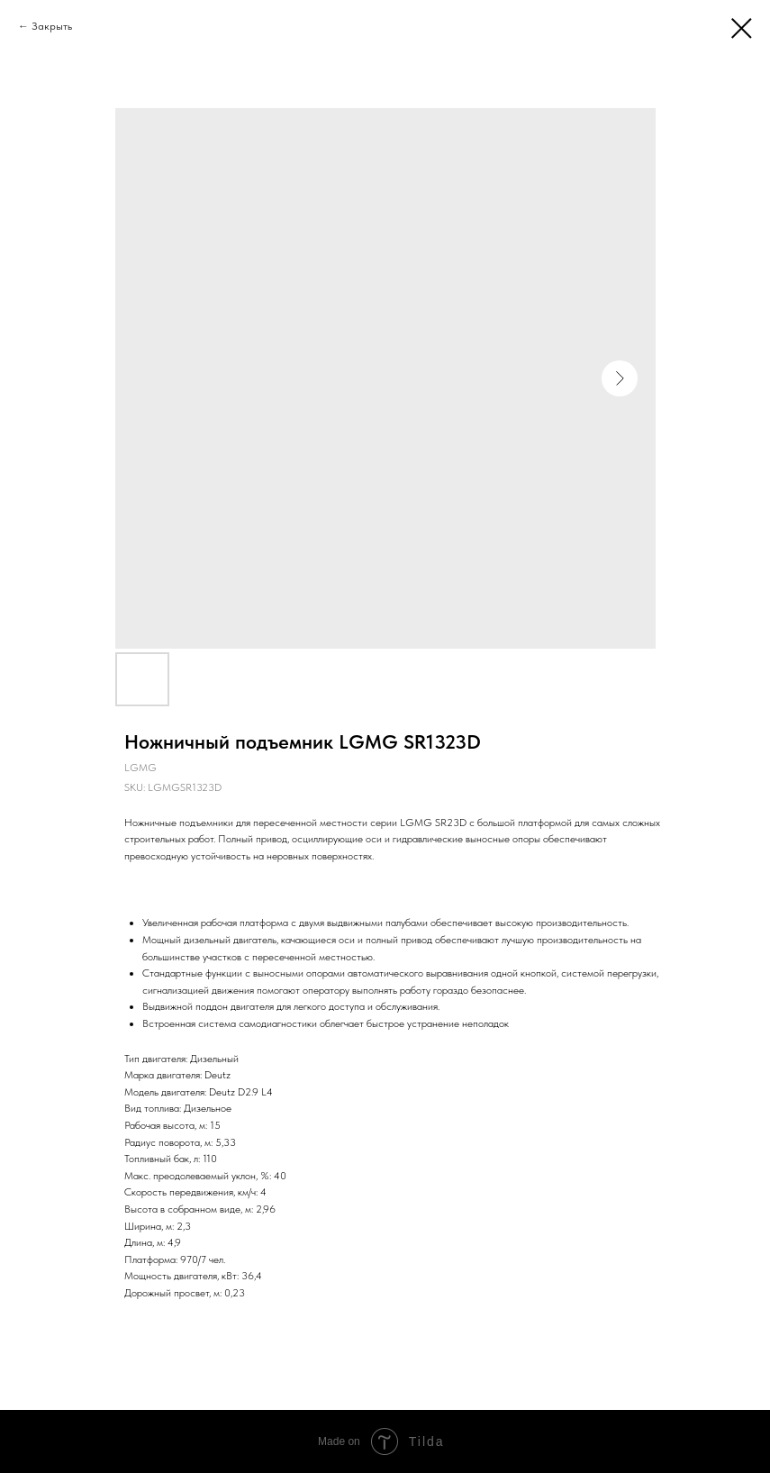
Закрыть (52, 26)
